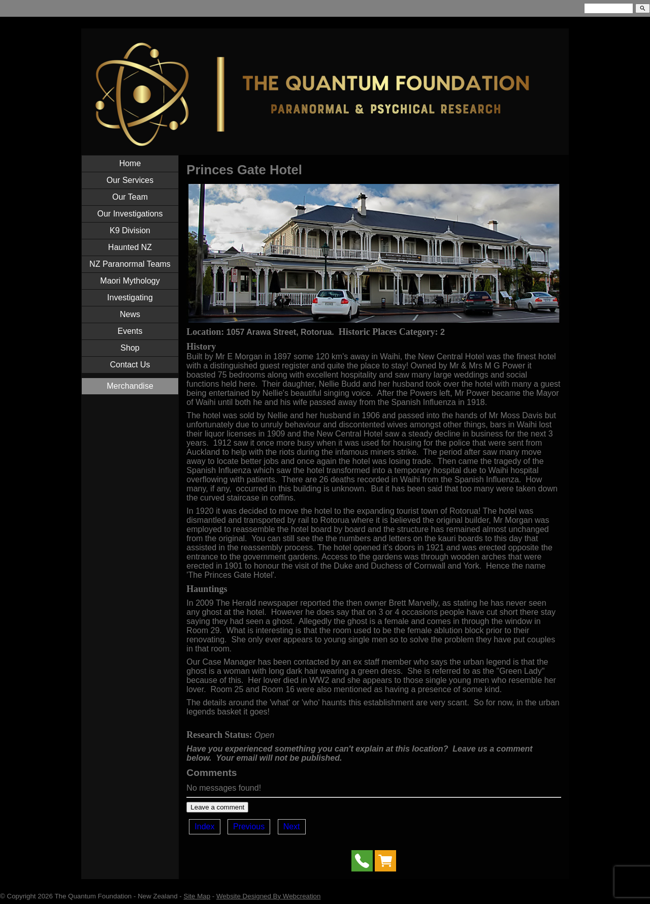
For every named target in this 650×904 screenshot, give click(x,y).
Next (291, 826)
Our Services (130, 180)
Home (130, 163)
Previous (249, 826)
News (130, 314)
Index (204, 826)
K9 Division (130, 230)
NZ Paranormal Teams (130, 264)
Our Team (130, 197)
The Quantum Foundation (93, 896)
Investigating (130, 297)
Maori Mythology (129, 280)
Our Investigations (130, 213)
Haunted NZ (130, 247)
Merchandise (130, 386)
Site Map (197, 896)
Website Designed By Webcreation (268, 896)
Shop (129, 348)
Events (130, 331)
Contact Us (130, 364)
